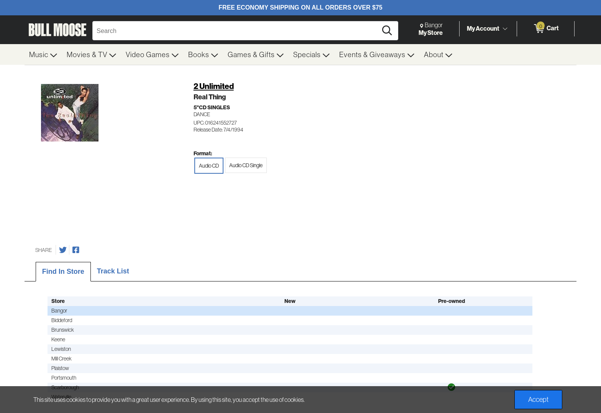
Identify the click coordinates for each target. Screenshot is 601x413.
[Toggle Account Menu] (504, 28)
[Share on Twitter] (63, 250)
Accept (538, 399)
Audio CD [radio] (209, 165)
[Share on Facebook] (75, 250)
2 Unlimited (214, 86)
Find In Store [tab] (63, 271)
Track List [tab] (113, 271)
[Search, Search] (236, 30)
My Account (483, 28)
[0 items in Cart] (545, 29)
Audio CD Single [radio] (246, 165)
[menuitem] (43, 54)
